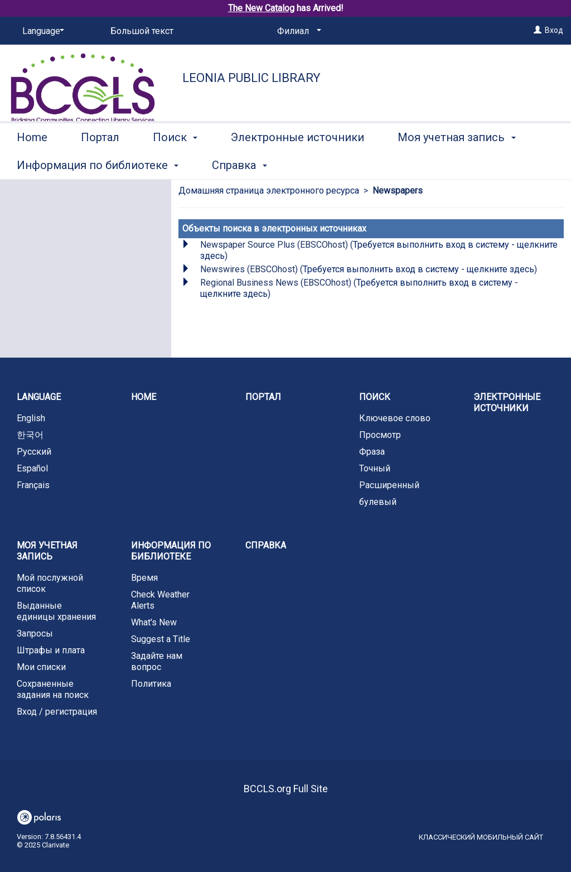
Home (32, 163)
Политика (151, 683)
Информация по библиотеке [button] (171, 551)
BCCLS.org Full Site (286, 788)
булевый (377, 502)
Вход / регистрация (57, 711)
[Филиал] (297, 31)
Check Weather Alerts (160, 600)
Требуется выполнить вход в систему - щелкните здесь (418, 269)
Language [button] (39, 397)
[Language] (41, 31)
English (31, 418)
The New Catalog (261, 8)
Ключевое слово (394, 418)
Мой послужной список (50, 583)
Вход (554, 30)
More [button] (420, 165)
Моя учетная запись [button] (47, 551)
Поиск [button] (175, 163)
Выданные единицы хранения (56, 611)
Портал (100, 163)
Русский (34, 451)
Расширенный (389, 485)
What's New (154, 622)
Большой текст (141, 31)
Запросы (35, 633)
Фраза (372, 451)
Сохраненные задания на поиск (53, 689)
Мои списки (41, 667)
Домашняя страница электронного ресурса (268, 190)
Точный (374, 468)
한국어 (30, 435)
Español (32, 468)
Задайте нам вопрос (156, 661)
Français (33, 485)
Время (144, 577)
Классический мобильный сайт (481, 837)
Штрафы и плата (51, 650)
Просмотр (380, 435)
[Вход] (537, 30)
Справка (265, 545)
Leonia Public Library (251, 78)
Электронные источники (297, 163)
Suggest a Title (160, 639)
